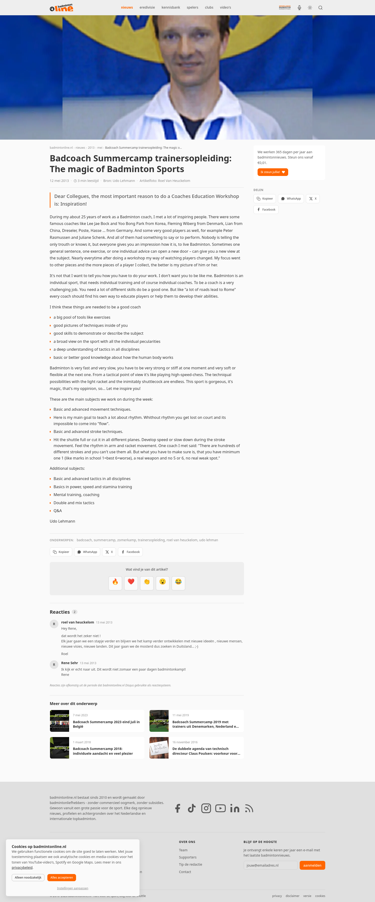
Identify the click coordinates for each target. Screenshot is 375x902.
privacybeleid (22, 867)
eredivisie (147, 7)
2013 (91, 148)
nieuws (127, 7)
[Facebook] (177, 808)
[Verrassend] (163, 583)
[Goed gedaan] (147, 583)
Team (183, 850)
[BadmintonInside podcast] (299, 7)
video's (225, 7)
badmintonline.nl (61, 148)
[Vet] (115, 583)
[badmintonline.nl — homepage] (61, 7)
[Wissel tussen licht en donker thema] (310, 7)
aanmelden (312, 865)
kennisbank (171, 7)
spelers (192, 7)
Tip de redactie (190, 864)
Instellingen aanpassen (72, 888)
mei (99, 148)
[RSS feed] (249, 808)
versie (307, 896)
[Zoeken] (320, 7)
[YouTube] (220, 808)
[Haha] (178, 583)
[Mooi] (131, 583)
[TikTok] (192, 808)
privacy (277, 896)
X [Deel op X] (109, 552)
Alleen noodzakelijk (28, 877)
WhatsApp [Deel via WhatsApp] (87, 552)
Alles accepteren (61, 877)
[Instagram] (206, 808)
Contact (185, 871)
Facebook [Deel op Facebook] (130, 552)
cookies (320, 896)
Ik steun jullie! (273, 172)
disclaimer (292, 896)
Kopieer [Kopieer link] (61, 552)
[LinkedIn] (235, 808)
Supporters (187, 857)
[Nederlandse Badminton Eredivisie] (285, 7)
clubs (209, 7)
